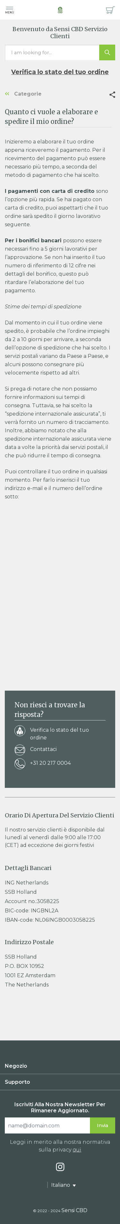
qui (77, 1150)
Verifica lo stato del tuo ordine (60, 72)
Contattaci (35, 750)
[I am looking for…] (60, 53)
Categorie (23, 94)
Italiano (61, 1185)
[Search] (47, 1125)
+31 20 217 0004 (42, 764)
